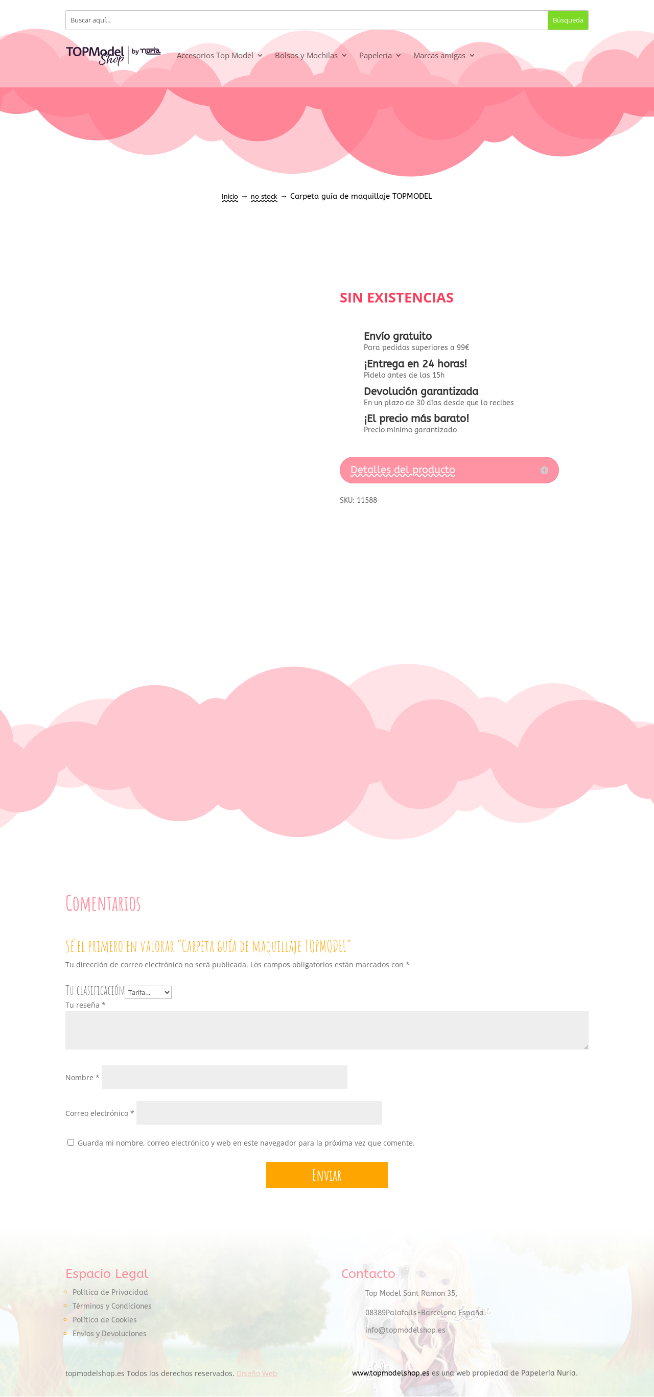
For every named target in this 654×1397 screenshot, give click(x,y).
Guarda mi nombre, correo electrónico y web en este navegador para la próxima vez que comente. (246, 1143)
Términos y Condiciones (112, 1306)
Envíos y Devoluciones (110, 1334)
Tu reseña (85, 1005)
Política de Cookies (105, 1320)
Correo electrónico (99, 1113)
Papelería (375, 55)
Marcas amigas (439, 55)
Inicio (230, 196)
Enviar (327, 1175)
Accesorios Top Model (215, 55)
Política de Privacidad (110, 1292)
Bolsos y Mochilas (306, 55)
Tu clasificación (95, 990)
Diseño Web (257, 1374)
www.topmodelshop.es (391, 1373)
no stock (264, 196)
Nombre (82, 1077)
